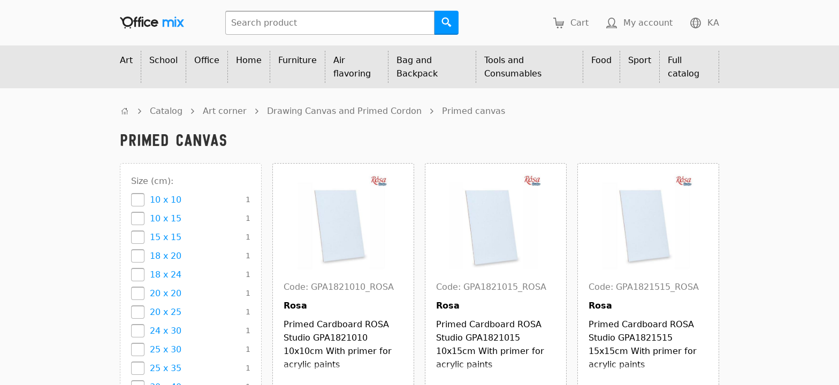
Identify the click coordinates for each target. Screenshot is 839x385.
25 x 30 (165, 349)
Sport (639, 60)
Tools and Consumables (512, 67)
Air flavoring (352, 67)
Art (126, 60)
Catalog (166, 111)
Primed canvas (473, 111)
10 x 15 (165, 218)
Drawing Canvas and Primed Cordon (344, 111)
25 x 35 (165, 368)
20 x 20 (165, 293)
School (163, 60)
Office (206, 60)
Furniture (297, 60)
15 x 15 (165, 237)
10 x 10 (165, 200)
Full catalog (683, 67)
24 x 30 (165, 331)
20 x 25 (165, 312)
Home (249, 60)
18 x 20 (165, 256)
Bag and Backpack (417, 67)
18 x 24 (165, 275)
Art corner (225, 111)
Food (601, 60)
